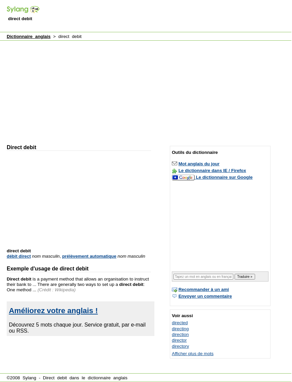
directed (180, 322)
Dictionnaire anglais (29, 36)
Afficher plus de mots (192, 353)
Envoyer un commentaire (205, 296)
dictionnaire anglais (108, 377)
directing (180, 328)
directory (180, 346)
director (179, 340)
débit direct (19, 256)
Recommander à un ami (204, 289)
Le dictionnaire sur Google (224, 177)
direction (180, 334)
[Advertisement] (83, 89)
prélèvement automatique (89, 256)
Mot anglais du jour (199, 163)
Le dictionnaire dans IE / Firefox (212, 170)
